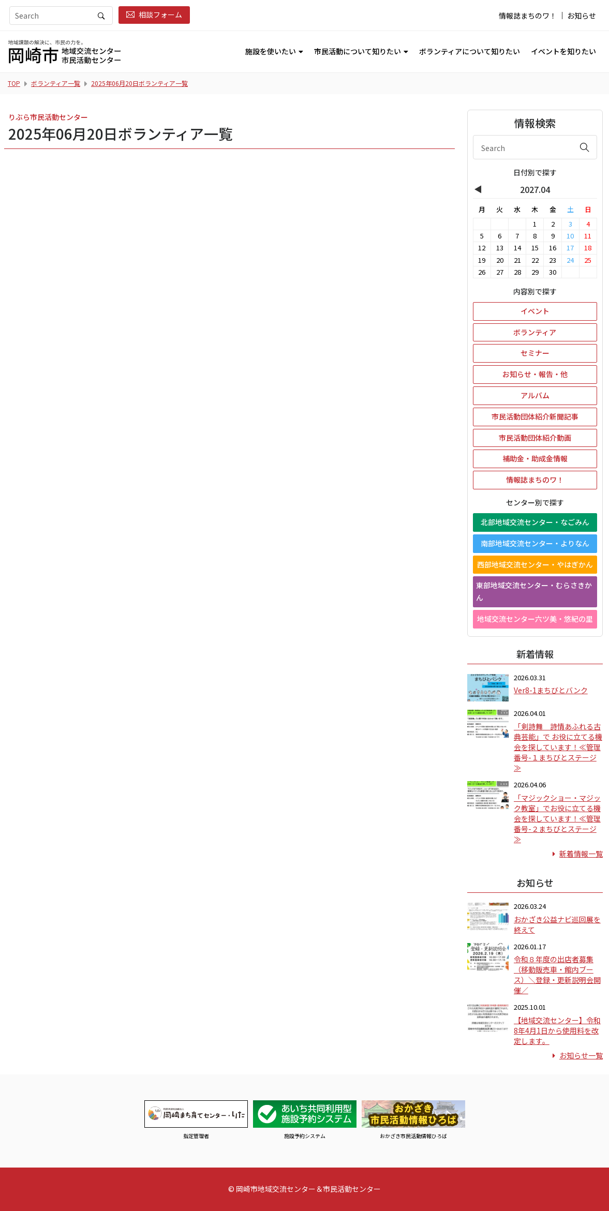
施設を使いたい (270, 51)
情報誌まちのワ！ (528, 15)
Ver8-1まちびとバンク (551, 690)
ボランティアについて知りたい (469, 51)
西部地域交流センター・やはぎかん (535, 564)
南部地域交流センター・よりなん (535, 543)
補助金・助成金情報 (535, 458)
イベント (535, 311)
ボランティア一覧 (55, 83)
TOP (14, 83)
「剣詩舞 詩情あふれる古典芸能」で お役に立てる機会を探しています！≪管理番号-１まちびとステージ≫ (558, 747)
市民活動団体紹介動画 (535, 437)
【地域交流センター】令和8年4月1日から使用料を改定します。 (557, 1030)
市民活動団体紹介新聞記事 (535, 416)
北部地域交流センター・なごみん (535, 522)
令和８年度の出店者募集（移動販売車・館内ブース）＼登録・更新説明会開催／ (557, 974)
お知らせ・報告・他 (535, 374)
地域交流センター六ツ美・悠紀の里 (535, 619)
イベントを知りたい (563, 51)
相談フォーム (154, 14)
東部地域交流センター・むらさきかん (534, 591)
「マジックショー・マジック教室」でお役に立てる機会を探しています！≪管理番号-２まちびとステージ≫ (557, 818)
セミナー (535, 353)
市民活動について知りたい (357, 51)
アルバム (535, 395)
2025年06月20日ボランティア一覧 (139, 83)
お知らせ (581, 15)
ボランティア (534, 332)
